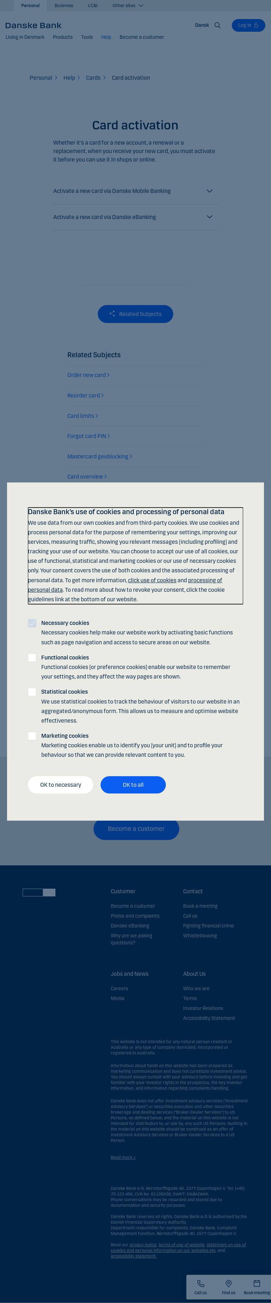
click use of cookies (152, 580)
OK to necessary (60, 784)
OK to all (133, 784)
